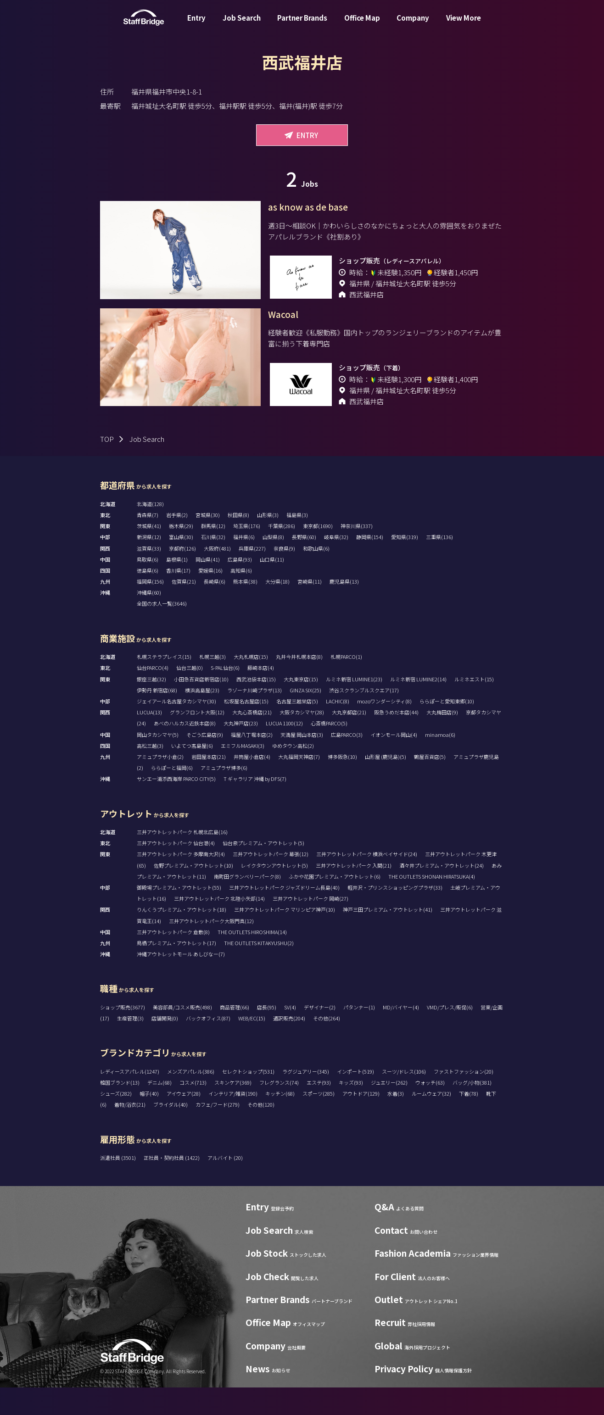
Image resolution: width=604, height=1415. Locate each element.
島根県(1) (177, 587)
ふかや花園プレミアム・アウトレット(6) (334, 904)
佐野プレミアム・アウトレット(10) (193, 893)
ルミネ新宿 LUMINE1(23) (354, 706)
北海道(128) (150, 531)
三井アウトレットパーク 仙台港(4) (176, 870)
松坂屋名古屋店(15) (246, 728)
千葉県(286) (281, 553)
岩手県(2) (177, 542)
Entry (196, 24)
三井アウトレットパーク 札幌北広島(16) (182, 859)
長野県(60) (304, 564)
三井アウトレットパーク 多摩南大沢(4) (181, 881)
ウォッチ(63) (430, 1110)
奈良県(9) (284, 575)
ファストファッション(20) (463, 1099)
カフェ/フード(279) (218, 1132)
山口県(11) (272, 587)
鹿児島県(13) (344, 609)
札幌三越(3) (212, 684)
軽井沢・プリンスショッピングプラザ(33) (394, 915)
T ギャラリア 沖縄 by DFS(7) (255, 806)
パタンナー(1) (359, 1034)
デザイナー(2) (320, 1034)
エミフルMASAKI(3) (242, 773)
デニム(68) (159, 1110)
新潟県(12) (149, 564)
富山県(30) (181, 564)
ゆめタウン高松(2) (293, 773)
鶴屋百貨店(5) (430, 784)
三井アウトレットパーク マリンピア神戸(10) (284, 937)
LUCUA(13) (149, 739)
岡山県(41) (208, 587)
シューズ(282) (116, 1121)
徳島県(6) (147, 598)
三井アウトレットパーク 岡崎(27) (310, 926)
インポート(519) (355, 1099)
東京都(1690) (318, 553)
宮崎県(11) (309, 609)
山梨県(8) (273, 564)
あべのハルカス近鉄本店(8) (185, 750)
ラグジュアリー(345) (305, 1099)
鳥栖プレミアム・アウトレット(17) (176, 970)
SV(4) (290, 1034)
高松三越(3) (150, 773)
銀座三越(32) (151, 706)
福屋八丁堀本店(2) (252, 762)
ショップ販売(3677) (122, 1034)
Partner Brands (302, 24)
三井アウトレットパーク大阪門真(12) (211, 948)
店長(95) (266, 1034)
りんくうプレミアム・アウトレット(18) (181, 937)
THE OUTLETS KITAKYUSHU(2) (259, 970)
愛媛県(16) (210, 598)
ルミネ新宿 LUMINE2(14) (418, 706)
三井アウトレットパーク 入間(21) (353, 893)
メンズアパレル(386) (190, 1099)
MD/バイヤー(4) (401, 1034)
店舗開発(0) (164, 1045)
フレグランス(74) (279, 1110)
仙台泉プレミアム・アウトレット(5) (263, 870)
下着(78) (468, 1121)
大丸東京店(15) (301, 706)
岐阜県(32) (336, 564)
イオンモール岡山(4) (393, 762)
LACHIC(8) (337, 728)
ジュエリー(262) (389, 1110)
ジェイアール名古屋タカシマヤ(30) (176, 728)
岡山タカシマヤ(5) (158, 762)
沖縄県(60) (149, 620)
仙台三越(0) (189, 695)
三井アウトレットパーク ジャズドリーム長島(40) (284, 915)
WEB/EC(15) (251, 1045)
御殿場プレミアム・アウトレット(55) (179, 915)
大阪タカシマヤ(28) (302, 739)
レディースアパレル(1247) (129, 1099)
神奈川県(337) (357, 553)
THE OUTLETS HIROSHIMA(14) (252, 959)
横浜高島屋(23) (202, 717)
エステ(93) (319, 1110)
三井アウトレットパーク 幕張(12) (270, 881)
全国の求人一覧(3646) (162, 631)
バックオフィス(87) (208, 1045)
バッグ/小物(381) (472, 1110)
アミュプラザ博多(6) (224, 795)
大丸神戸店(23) (241, 750)
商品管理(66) (234, 1034)
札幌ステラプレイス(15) (164, 684)
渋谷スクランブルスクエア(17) (364, 717)
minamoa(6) (440, 762)
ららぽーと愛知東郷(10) (446, 728)
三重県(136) (439, 564)
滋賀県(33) (149, 575)
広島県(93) (240, 587)
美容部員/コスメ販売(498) (182, 1034)
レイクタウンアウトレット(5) (274, 893)
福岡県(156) (150, 609)
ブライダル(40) (170, 1132)
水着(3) (395, 1121)
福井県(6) (244, 564)
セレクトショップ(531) (248, 1099)
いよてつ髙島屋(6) (192, 773)
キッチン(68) (280, 1121)
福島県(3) (297, 542)
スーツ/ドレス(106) (404, 1099)
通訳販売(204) (289, 1045)
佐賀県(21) (184, 609)
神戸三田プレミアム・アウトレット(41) (387, 937)
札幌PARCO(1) (346, 684)
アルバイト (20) (225, 1185)
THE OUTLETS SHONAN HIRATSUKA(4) (431, 904)
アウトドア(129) (361, 1121)
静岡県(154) (369, 564)
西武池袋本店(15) (256, 706)
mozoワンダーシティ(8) (384, 728)
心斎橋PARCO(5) (329, 750)
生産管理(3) (130, 1045)
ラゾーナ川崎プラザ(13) (254, 717)
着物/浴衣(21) (129, 1132)
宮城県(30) (208, 542)
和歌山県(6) (316, 575)
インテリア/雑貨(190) (232, 1121)
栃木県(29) (181, 553)
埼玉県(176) (246, 553)
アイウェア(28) (184, 1121)
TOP (107, 466)
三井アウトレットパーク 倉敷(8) (173, 959)
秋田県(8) (238, 542)
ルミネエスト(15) (474, 706)
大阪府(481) (217, 575)
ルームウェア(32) (431, 1121)
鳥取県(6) (147, 587)
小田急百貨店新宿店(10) (201, 706)
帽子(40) (149, 1121)
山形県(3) (268, 542)
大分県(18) (277, 609)
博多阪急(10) (342, 784)
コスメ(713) (193, 1110)
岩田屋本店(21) (208, 784)
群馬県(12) (213, 553)
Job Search (242, 24)
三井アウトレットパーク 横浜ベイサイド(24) (366, 881)
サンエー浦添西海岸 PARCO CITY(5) (176, 806)
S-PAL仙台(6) (225, 695)
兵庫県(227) (252, 575)
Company (413, 24)
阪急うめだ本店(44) (396, 739)
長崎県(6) (214, 609)
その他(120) (260, 1132)
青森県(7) (147, 542)
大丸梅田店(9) (442, 739)
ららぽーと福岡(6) (172, 795)
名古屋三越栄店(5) (297, 728)
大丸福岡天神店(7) (299, 784)
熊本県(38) (245, 609)
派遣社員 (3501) (118, 1185)
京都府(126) (182, 575)
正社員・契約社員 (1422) (172, 1185)
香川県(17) (178, 598)
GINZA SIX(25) (305, 717)
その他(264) (326, 1045)
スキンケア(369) (233, 1110)
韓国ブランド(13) (120, 1110)
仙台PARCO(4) (152, 695)
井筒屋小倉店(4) (252, 784)
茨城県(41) (149, 553)
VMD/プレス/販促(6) (450, 1034)
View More (463, 24)
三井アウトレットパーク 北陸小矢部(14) (219, 926)
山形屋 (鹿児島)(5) (385, 784)
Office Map (362, 24)
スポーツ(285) (318, 1121)
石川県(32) (213, 564)
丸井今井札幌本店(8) (299, 684)
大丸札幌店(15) (251, 684)
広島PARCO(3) (347, 762)
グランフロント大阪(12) (197, 739)
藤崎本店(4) (260, 695)
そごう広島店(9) (204, 762)
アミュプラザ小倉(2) (160, 784)
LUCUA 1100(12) (284, 750)
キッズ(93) (351, 1110)
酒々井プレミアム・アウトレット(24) (441, 893)
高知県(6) (241, 598)
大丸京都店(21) (349, 739)
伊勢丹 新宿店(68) (157, 717)
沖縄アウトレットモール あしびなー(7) (181, 981)
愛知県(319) (404, 564)
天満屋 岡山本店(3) (301, 762)
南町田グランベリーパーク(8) (247, 904)
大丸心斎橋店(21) (252, 739)
